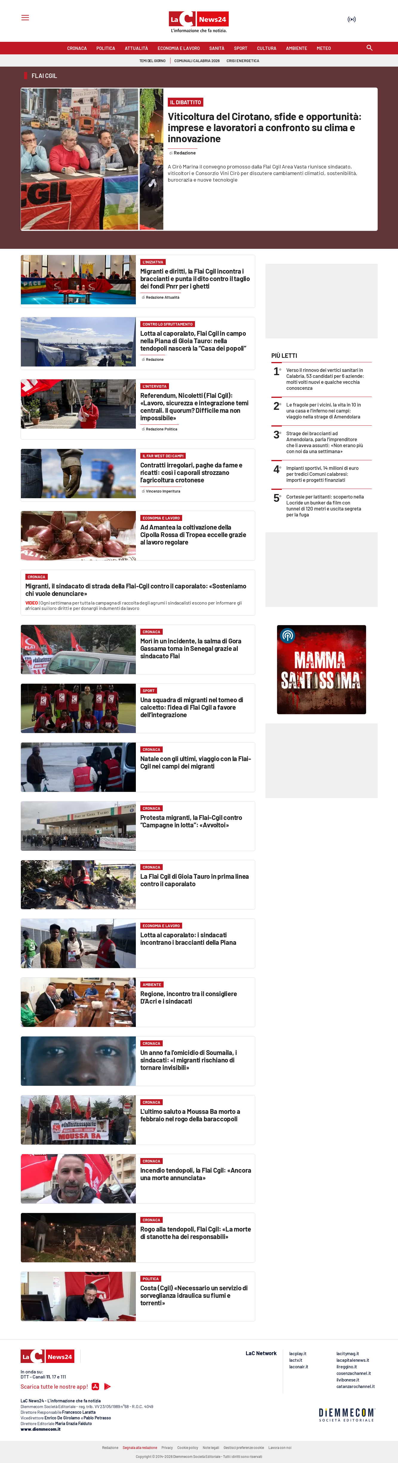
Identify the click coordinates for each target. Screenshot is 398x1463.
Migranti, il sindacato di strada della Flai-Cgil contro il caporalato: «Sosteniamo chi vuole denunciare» (136, 589)
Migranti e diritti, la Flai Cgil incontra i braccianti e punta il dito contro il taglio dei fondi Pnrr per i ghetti (195, 278)
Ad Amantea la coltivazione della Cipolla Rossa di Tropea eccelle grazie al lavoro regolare (193, 534)
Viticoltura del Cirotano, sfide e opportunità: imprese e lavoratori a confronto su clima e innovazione (265, 127)
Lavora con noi (279, 1447)
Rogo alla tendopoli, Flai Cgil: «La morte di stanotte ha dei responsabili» (195, 1232)
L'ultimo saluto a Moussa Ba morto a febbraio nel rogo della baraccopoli (190, 1114)
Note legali (211, 1447)
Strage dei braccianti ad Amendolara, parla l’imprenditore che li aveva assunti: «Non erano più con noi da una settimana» (324, 442)
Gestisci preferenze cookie (244, 1447)
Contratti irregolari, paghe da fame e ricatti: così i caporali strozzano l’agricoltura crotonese (191, 472)
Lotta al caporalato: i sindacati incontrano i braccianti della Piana (188, 938)
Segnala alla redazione (140, 1447)
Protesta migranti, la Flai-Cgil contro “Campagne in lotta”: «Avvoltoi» (191, 821)
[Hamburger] (24, 18)
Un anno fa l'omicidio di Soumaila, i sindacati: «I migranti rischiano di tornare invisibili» (188, 1059)
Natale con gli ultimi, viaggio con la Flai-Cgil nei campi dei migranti (195, 762)
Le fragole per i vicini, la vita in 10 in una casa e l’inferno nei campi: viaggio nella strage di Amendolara (323, 410)
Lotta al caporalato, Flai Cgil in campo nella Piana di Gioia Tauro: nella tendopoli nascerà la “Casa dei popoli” (193, 340)
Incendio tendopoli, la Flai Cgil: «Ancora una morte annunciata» (195, 1173)
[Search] (370, 48)
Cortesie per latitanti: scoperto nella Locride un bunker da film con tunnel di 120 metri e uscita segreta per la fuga (325, 505)
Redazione (110, 1447)
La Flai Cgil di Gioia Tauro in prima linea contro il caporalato (194, 879)
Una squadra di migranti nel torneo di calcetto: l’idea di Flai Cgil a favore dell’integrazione (192, 707)
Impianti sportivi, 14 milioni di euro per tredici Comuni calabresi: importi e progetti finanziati (322, 474)
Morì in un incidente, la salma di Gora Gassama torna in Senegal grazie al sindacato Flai (191, 648)
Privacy (167, 1447)
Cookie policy (187, 1447)
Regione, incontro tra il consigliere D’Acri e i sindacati (188, 997)
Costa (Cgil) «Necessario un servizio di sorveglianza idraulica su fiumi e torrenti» (194, 1295)
